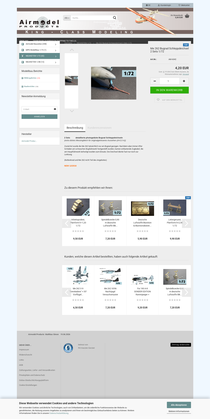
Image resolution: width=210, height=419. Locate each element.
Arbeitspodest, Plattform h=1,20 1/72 (78, 226)
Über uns (23, 41)
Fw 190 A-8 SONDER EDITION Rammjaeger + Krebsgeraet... (142, 295)
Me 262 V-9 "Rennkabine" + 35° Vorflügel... (78, 295)
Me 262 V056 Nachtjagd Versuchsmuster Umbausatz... (110, 295)
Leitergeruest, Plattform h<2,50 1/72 (175, 226)
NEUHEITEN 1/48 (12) (33, 65)
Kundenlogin (164, 5)
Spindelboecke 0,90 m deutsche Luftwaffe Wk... (110, 226)
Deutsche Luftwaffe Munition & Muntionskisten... (142, 226)
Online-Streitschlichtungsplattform (34, 384)
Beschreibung (75, 131)
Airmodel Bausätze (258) (34, 47)
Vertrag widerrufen (181, 348)
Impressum (24, 353)
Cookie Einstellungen (28, 389)
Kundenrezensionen (100, 131)
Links (21, 363)
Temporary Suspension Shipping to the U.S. (55, 41)
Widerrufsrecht (25, 358)
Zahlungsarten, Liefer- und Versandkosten (37, 373)
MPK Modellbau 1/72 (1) (34, 53)
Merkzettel (183, 5)
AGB (21, 368)
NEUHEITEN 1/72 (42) (33, 59)
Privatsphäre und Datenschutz (32, 379)
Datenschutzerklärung (58, 413)
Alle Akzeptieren (179, 405)
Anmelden (39, 120)
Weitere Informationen (179, 411)
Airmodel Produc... (29, 144)
